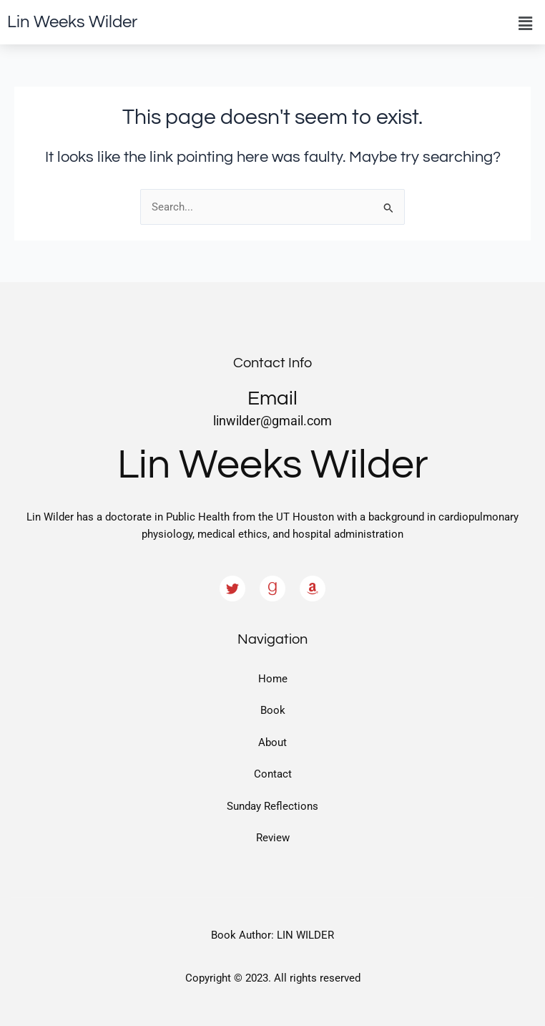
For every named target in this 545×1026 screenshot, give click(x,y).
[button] (526, 23)
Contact (273, 774)
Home (273, 678)
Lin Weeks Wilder (72, 22)
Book (272, 710)
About (272, 742)
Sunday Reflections (272, 806)
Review (273, 837)
